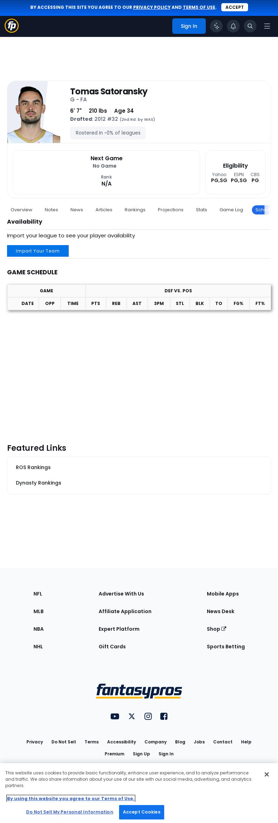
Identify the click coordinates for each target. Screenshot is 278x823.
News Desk (220, 611)
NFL (37, 593)
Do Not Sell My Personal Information (69, 812)
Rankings (135, 209)
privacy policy (152, 7)
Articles (103, 209)
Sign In (166, 754)
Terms (92, 742)
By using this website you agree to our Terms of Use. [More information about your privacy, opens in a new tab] (71, 799)
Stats (201, 209)
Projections (171, 209)
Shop (216, 628)
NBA (38, 628)
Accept (235, 7)
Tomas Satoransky (109, 92)
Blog (180, 742)
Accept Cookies (141, 812)
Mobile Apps (223, 593)
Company (155, 742)
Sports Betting (226, 646)
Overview (21, 209)
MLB (38, 611)
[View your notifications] (233, 26)
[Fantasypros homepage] (12, 31)
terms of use (199, 7)
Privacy (34, 742)
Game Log (231, 209)
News (76, 209)
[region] (139, 793)
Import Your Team (38, 251)
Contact (223, 742)
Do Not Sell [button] (63, 742)
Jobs (199, 742)
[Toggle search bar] (250, 26)
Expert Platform (119, 628)
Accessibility (121, 742)
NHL (38, 646)
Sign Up (141, 754)
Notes (51, 209)
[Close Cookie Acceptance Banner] (266, 774)
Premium (114, 754)
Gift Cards (112, 646)
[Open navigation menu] (267, 26)
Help (246, 742)
